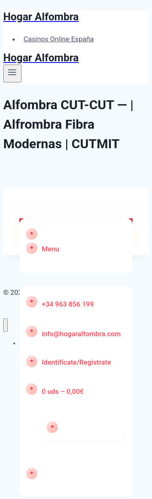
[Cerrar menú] (5, 325)
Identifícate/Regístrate (76, 362)
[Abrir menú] (12, 73)
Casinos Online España (59, 39)
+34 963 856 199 (68, 304)
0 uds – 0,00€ (63, 391)
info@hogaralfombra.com (81, 334)
